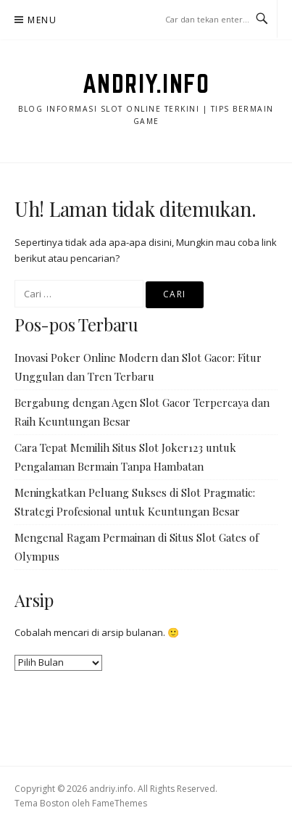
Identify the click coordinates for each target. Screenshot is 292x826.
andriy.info (146, 83)
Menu (42, 20)
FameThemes (119, 803)
